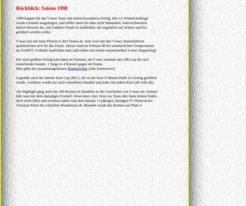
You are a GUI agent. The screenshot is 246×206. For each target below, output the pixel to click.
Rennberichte (77, 68)
